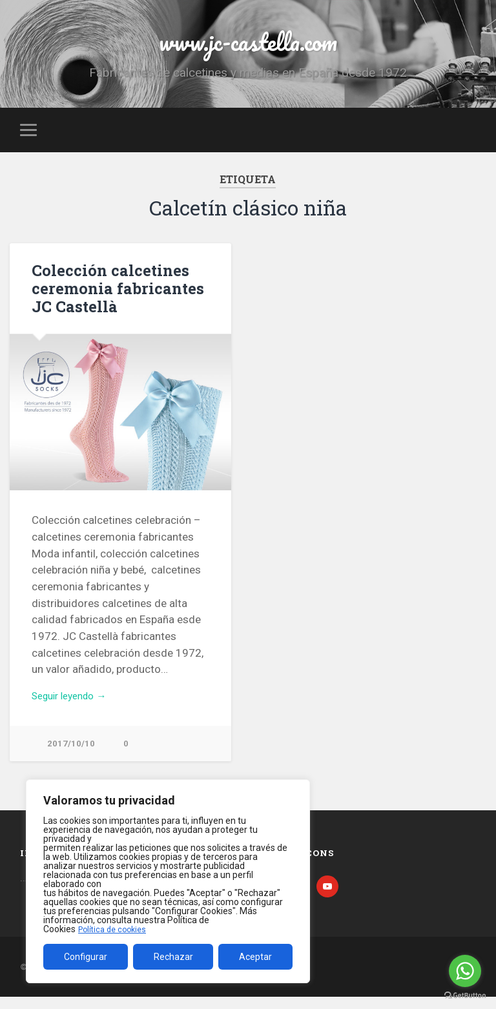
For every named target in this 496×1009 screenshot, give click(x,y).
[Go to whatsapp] (465, 971)
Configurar (85, 957)
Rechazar (173, 957)
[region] (168, 881)
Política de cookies (115, 929)
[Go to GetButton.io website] (465, 996)
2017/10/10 (71, 753)
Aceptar (255, 957)
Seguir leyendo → (75, 705)
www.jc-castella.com (248, 45)
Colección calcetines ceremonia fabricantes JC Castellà (112, 296)
